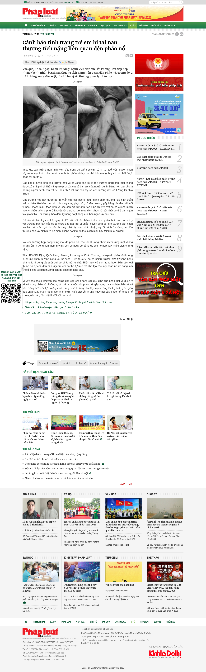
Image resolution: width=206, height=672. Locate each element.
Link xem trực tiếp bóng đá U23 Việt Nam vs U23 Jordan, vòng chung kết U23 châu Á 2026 (155, 224)
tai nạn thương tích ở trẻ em (104, 363)
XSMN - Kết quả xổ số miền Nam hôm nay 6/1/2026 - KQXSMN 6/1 (155, 147)
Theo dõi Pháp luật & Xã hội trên (41, 62)
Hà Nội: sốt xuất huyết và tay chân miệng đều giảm (119, 436)
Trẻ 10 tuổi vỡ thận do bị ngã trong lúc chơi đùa (119, 396)
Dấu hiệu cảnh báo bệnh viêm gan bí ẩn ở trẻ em (53, 307)
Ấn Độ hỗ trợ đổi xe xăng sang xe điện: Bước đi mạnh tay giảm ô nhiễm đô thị (164, 524)
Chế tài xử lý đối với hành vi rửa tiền (38, 530)
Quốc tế (156, 25)
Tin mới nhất (38, 25)
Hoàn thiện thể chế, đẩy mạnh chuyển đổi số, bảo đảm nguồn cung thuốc (63, 438)
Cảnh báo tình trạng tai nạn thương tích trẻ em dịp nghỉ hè (58, 312)
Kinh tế (92, 25)
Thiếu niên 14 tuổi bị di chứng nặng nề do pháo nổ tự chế (91, 396)
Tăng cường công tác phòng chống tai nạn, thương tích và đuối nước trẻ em (68, 302)
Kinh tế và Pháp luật (78, 557)
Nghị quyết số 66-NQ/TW (116, 590)
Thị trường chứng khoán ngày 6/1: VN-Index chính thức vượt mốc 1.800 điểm (80, 588)
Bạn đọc (105, 25)
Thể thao (169, 25)
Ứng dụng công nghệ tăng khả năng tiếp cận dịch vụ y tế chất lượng (64, 463)
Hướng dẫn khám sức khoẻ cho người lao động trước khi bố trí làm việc (39, 588)
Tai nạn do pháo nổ (48, 363)
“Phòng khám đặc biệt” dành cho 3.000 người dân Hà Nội (58, 473)
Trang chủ (28, 34)
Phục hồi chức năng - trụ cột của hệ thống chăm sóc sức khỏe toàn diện (35, 438)
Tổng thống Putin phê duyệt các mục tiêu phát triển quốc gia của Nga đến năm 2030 (163, 536)
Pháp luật (65, 25)
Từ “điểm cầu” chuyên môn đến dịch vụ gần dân (51, 459)
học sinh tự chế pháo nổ (74, 363)
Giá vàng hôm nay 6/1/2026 (153, 168)
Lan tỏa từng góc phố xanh (117, 545)
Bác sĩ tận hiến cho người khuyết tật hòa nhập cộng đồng (56, 454)
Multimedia (120, 25)
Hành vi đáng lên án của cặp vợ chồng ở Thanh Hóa (39, 523)
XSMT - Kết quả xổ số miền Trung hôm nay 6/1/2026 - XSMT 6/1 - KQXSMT (156, 182)
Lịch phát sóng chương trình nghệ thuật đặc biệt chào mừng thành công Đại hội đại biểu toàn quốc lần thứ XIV (122, 526)
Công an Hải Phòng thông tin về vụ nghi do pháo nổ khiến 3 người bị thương (62, 398)
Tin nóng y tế (47, 34)
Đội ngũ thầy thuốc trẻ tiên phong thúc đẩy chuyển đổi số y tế (91, 436)
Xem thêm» (126, 483)
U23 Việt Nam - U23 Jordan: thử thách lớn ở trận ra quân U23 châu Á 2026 (156, 196)
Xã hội (52, 25)
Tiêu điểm (143, 25)
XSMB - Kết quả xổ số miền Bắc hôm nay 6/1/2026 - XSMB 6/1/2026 (154, 210)
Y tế (133, 25)
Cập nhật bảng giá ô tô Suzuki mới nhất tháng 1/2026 (154, 238)
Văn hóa (80, 25)
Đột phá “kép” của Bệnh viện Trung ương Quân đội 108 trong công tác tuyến (67, 468)
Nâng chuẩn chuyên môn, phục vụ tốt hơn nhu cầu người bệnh (59, 478)
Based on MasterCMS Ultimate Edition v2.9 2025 (103, 668)
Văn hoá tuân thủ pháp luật (119, 585)
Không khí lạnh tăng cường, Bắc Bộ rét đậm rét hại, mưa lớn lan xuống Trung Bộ (81, 533)
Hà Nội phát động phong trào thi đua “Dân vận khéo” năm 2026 (81, 523)
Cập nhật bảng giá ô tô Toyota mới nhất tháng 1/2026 (154, 158)
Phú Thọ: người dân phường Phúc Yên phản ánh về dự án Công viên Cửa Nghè (40, 599)
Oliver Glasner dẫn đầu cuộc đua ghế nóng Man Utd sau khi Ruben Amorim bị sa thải (156, 250)
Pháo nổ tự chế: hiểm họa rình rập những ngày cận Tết (34, 396)
